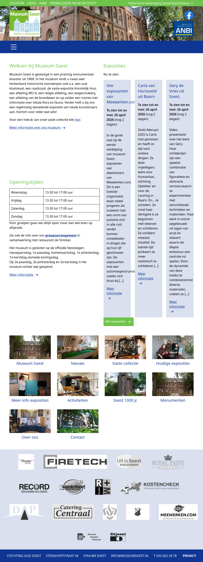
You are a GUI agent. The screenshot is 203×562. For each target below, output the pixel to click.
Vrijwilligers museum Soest (73, 3)
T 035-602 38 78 (165, 556)
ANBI (43, 3)
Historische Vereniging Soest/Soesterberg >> (161, 3)
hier (77, 119)
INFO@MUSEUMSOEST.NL (130, 556)
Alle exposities (118, 321)
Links (31, 3)
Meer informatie (114, 293)
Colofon (16, 3)
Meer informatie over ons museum (38, 127)
